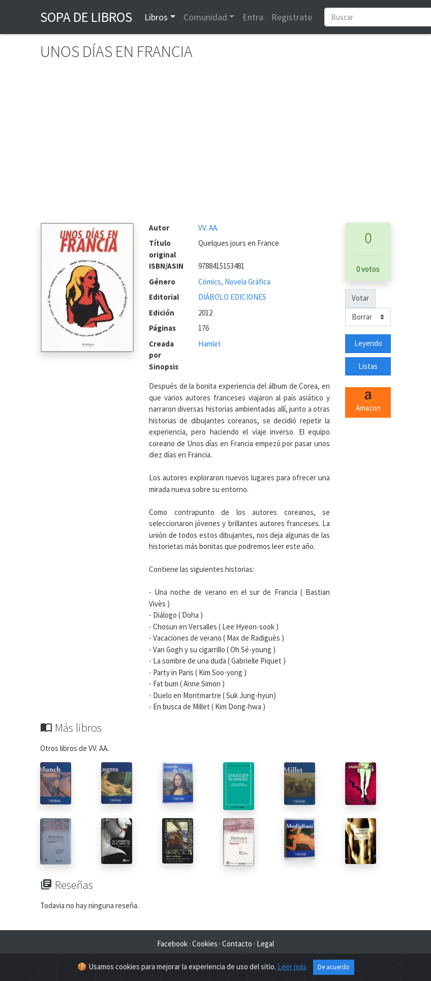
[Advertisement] (215, 146)
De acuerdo (334, 967)
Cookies (205, 943)
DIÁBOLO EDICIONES (232, 297)
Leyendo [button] (368, 343)
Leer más (292, 966)
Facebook (172, 943)
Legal (265, 943)
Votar (360, 298)
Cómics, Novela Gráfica (234, 281)
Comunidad (205, 17)
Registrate (291, 17)
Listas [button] (368, 366)
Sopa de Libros (86, 16)
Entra (252, 17)
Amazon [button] (368, 402)
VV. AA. (208, 228)
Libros (156, 17)
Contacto (237, 943)
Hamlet (209, 344)
